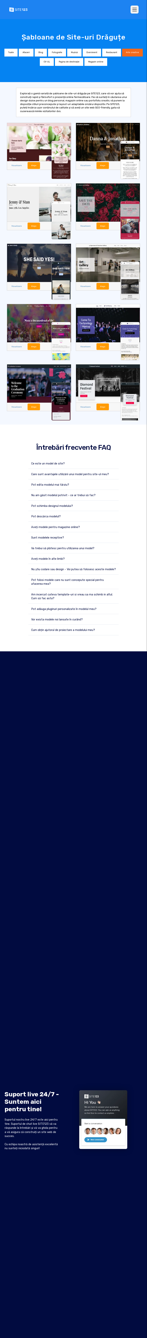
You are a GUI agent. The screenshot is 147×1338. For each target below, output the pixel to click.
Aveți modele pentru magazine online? (55, 526)
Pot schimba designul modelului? (52, 505)
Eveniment (92, 52)
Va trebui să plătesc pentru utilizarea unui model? (62, 547)
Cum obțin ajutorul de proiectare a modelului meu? (63, 629)
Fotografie (57, 52)
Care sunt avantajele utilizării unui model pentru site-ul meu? (70, 473)
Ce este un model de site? (48, 463)
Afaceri (26, 52)
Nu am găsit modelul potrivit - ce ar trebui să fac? (63, 495)
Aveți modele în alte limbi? (48, 558)
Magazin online (95, 62)
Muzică (74, 52)
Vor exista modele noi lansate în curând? (57, 619)
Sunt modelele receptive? (47, 537)
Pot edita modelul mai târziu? (50, 484)
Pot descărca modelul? (46, 516)
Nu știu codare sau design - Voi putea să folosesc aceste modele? (73, 569)
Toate (11, 52)
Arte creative (132, 52)
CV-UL (47, 62)
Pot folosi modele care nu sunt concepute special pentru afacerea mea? (67, 581)
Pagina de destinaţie (69, 62)
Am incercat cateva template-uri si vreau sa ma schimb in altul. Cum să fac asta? (72, 596)
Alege (33, 165)
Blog (40, 52)
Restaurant (111, 52)
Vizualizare (16, 165)
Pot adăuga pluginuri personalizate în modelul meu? (63, 608)
